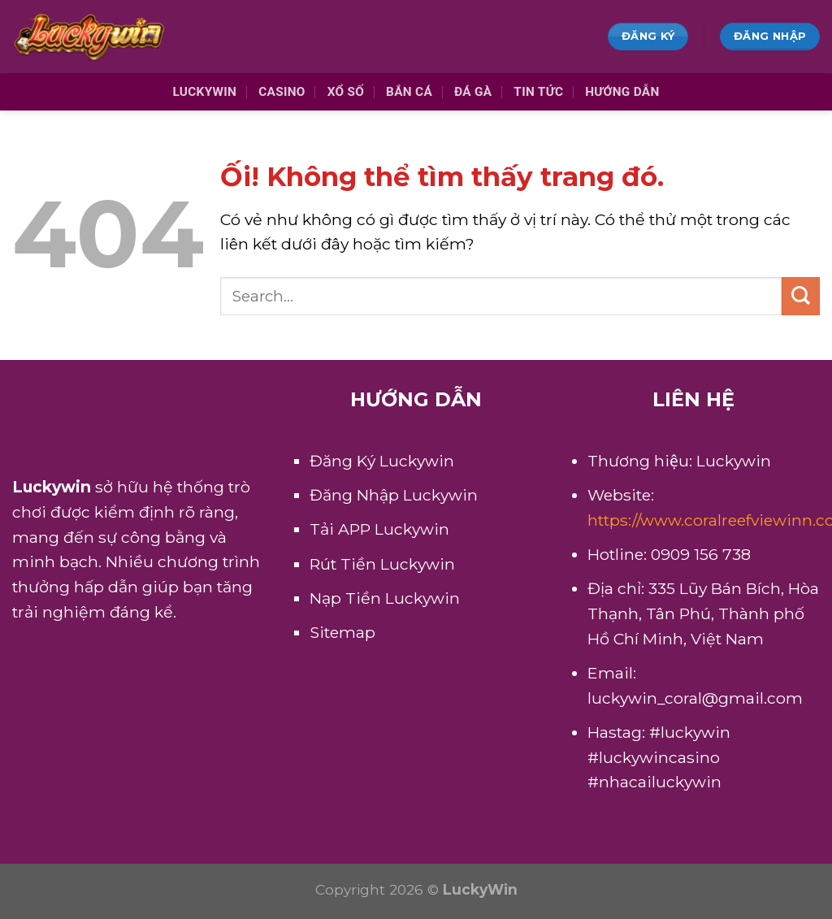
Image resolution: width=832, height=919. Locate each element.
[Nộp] (801, 296)
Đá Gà (473, 92)
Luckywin (204, 92)
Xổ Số (346, 92)
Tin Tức (538, 92)
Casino (282, 92)
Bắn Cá (409, 92)
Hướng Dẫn (622, 92)
